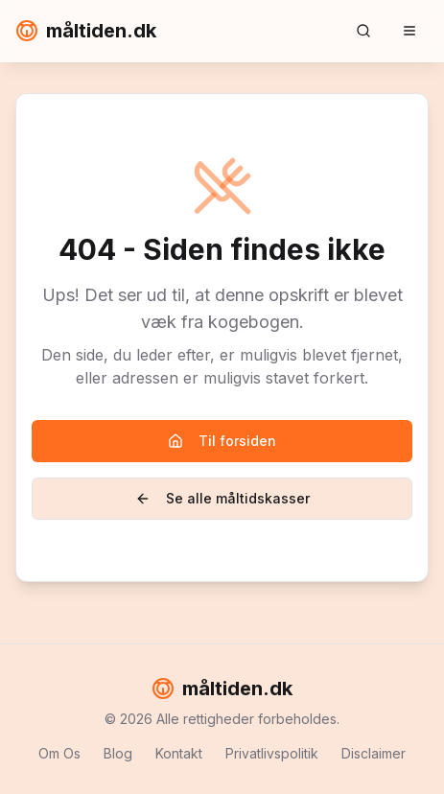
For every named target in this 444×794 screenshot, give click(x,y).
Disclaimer (373, 753)
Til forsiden (222, 440)
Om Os (59, 753)
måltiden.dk (85, 30)
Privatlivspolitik (271, 753)
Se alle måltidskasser (222, 498)
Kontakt (178, 753)
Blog (118, 753)
